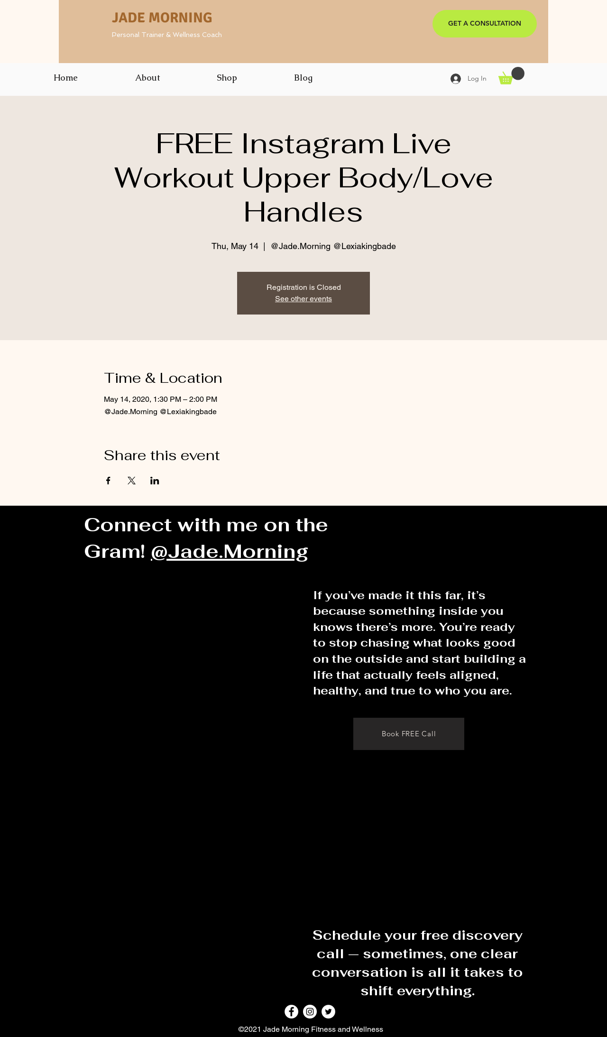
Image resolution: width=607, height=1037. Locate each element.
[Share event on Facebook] (108, 480)
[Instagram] (310, 1011)
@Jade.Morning (230, 551)
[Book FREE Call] (408, 734)
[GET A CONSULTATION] (484, 23)
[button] (511, 75)
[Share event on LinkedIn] (154, 480)
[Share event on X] (131, 480)
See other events (303, 298)
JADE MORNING (162, 18)
